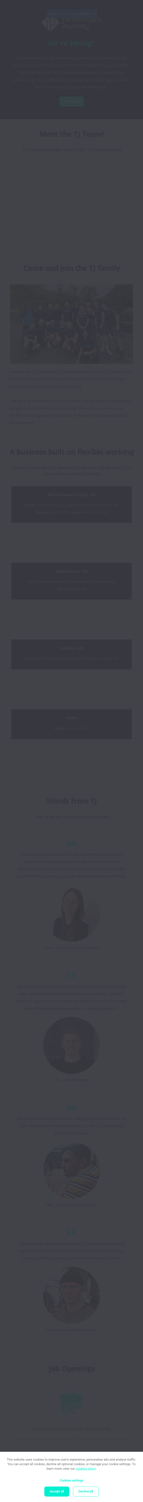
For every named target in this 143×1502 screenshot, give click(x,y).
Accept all (57, 1491)
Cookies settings (71, 1480)
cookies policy (86, 1469)
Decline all (85, 1491)
